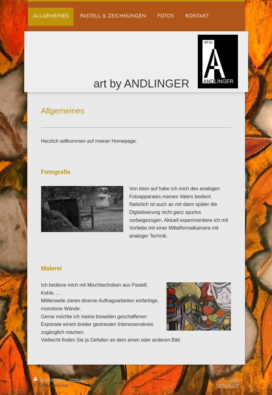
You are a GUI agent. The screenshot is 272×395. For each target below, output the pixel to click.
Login (233, 379)
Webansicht (227, 385)
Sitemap (76, 379)
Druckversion (49, 379)
